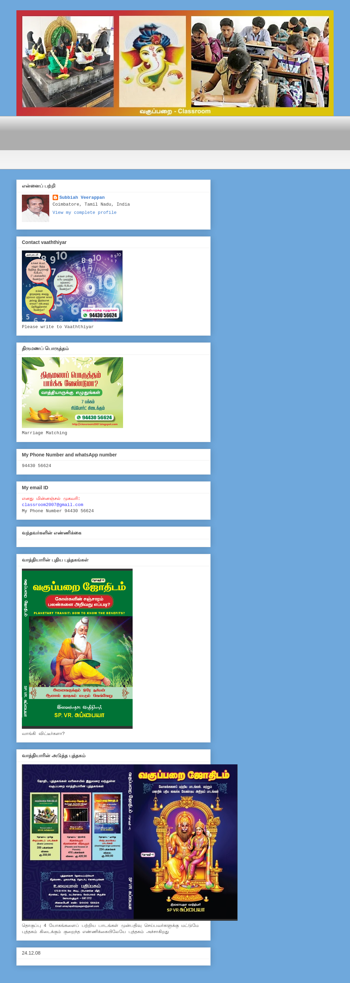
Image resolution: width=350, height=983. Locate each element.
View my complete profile (85, 212)
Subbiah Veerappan (82, 197)
